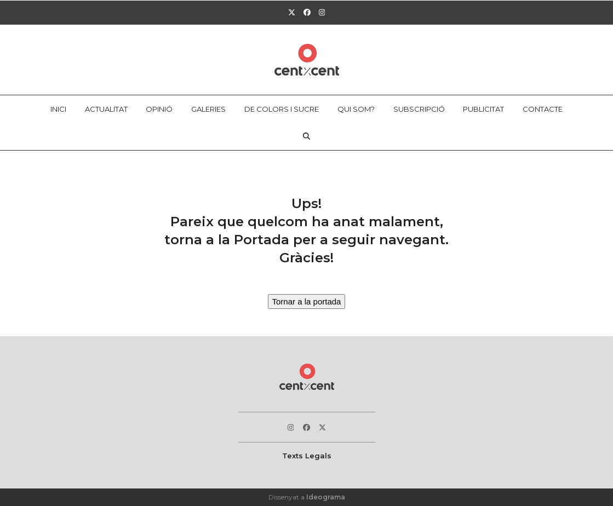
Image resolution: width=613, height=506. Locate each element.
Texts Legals (306, 455)
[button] (307, 136)
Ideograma (325, 497)
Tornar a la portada (306, 301)
